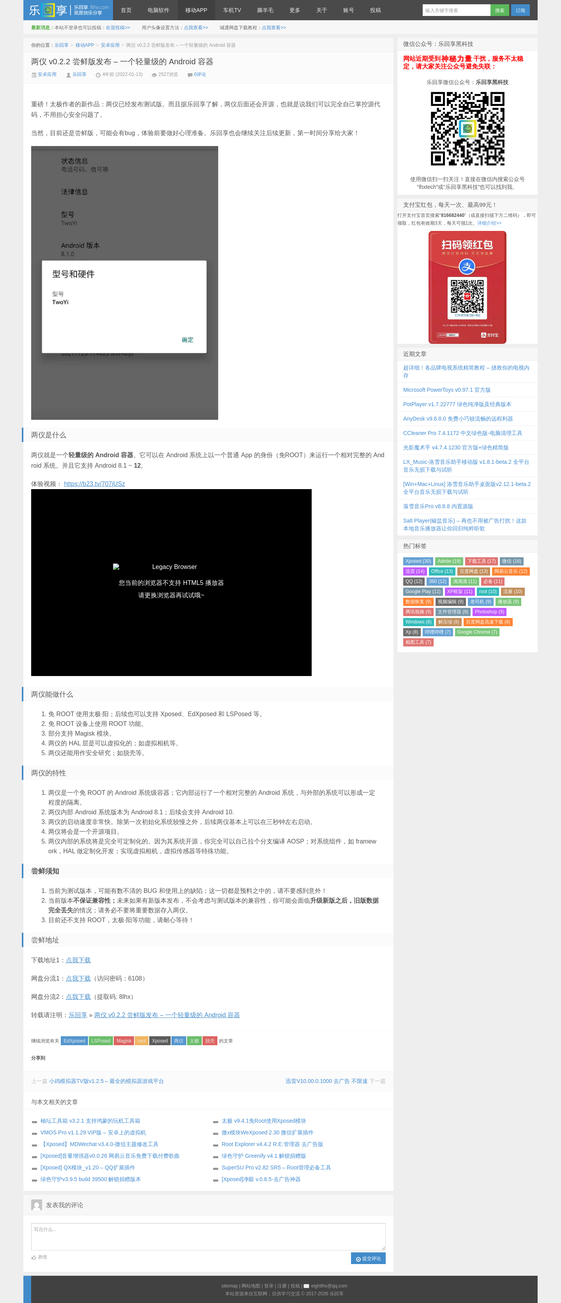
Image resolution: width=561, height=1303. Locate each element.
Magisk (123, 1041)
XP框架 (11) (460, 591)
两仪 (178, 1041)
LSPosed (101, 1041)
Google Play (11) (423, 591)
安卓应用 (110, 45)
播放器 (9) (508, 601)
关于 (321, 10)
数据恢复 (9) (418, 601)
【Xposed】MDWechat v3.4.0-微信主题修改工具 (100, 1144)
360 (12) (437, 581)
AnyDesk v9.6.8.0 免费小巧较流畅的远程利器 (458, 419)
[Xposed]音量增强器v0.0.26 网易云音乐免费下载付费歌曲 (110, 1156)
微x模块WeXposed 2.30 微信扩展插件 (268, 1132)
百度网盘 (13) (474, 571)
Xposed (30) (418, 561)
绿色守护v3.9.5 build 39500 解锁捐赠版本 (91, 1179)
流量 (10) (512, 591)
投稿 (375, 10)
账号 (348, 10)
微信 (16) (511, 561)
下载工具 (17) (482, 561)
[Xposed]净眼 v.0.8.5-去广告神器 (261, 1179)
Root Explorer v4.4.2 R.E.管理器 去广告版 (272, 1144)
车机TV (232, 10)
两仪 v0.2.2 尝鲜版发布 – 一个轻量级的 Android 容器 (122, 61)
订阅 (520, 10)
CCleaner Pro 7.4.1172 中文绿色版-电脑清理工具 (462, 433)
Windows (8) (419, 622)
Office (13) (442, 571)
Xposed (160, 1041)
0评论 (200, 74)
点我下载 (78, 960)
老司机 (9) (480, 601)
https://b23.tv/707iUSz (94, 484)
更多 (294, 10)
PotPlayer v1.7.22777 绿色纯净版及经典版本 (457, 404)
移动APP (196, 10)
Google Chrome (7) (477, 632)
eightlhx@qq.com (329, 1286)
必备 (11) (493, 581)
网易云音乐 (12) (510, 571)
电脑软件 (158, 10)
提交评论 (368, 1259)
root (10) (488, 591)
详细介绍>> (489, 223)
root (142, 1041)
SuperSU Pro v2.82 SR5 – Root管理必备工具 (276, 1167)
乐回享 (68, 10)
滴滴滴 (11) (465, 581)
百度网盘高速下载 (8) (488, 622)
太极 (194, 1041)
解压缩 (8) (448, 622)
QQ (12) (414, 581)
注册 (282, 1286)
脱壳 (210, 1041)
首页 (126, 10)
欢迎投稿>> (118, 27)
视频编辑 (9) (451, 601)
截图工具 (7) (418, 642)
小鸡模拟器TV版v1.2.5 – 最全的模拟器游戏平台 (106, 1081)
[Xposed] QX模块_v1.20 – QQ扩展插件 (88, 1167)
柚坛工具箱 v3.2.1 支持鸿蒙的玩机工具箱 (90, 1121)
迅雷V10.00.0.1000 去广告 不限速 (327, 1081)
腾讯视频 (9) (418, 612)
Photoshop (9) (489, 612)
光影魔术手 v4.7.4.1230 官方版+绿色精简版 (456, 447)
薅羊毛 (265, 10)
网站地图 (251, 1286)
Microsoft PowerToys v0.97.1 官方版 (447, 390)
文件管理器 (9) (453, 612)
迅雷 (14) (415, 571)
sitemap (229, 1286)
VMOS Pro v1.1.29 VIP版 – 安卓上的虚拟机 (93, 1132)
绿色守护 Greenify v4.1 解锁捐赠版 (264, 1156)
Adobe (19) (449, 561)
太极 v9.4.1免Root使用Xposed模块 (264, 1121)
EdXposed (74, 1041)
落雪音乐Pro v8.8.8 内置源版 (438, 506)
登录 (268, 1286)
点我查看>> (196, 27)
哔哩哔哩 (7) (438, 632)
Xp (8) (412, 632)
